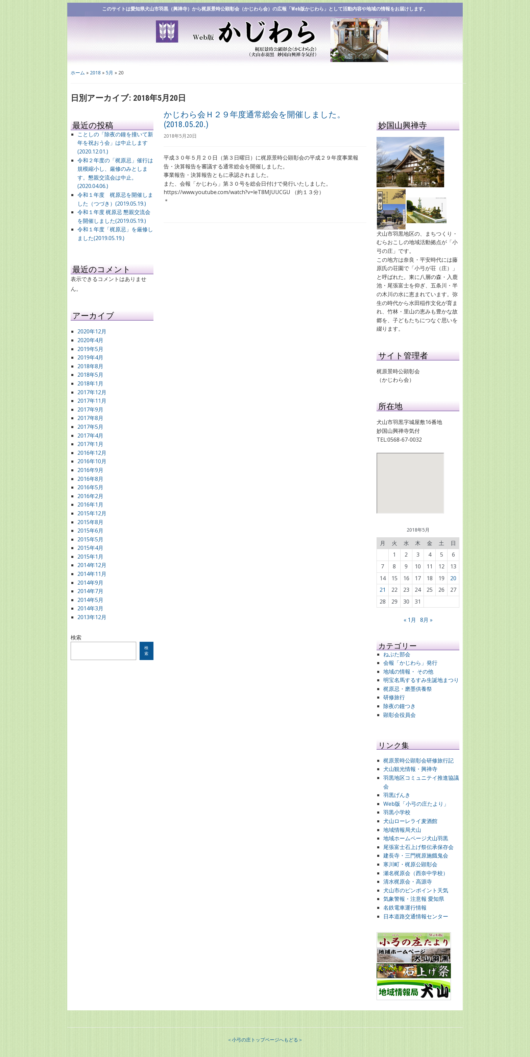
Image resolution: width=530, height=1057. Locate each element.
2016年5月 (90, 487)
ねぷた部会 (396, 654)
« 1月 (410, 620)
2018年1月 (90, 383)
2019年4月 (90, 357)
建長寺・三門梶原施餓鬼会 (415, 855)
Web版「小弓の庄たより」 (416, 803)
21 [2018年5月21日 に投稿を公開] (383, 589)
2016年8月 (90, 479)
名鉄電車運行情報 (405, 907)
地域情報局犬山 (402, 829)
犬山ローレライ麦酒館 (410, 821)
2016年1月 (90, 504)
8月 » (426, 620)
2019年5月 (90, 349)
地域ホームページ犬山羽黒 (415, 838)
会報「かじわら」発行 (410, 662)
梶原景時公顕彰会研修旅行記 (418, 760)
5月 (109, 72)
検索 (76, 637)
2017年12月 (91, 392)
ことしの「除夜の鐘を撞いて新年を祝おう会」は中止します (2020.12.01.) (115, 143)
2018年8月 (90, 366)
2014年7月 (90, 591)
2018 (95, 72)
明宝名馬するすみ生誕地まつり (421, 680)
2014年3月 (90, 608)
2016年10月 (91, 461)
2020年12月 (91, 331)
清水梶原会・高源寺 (407, 881)
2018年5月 (90, 374)
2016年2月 (90, 496)
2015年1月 (90, 556)
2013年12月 (91, 617)
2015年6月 (90, 530)
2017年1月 (90, 444)
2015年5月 (90, 539)
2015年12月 (91, 513)
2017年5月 (90, 426)
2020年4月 (90, 340)
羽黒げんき (396, 795)
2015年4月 (90, 547)
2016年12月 (91, 452)
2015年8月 (90, 522)
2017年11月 (91, 400)
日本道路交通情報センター (415, 916)
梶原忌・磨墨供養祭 (407, 688)
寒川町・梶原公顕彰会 (410, 864)
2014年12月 (91, 565)
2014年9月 (90, 582)
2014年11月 (91, 574)
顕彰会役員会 (399, 715)
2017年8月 (90, 418)
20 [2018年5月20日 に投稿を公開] (453, 578)
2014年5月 (90, 600)
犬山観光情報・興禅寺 (413, 769)
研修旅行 (394, 697)
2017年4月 (90, 435)
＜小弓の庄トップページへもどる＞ (265, 1039)
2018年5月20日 (180, 136)
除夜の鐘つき (399, 706)
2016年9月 (90, 470)
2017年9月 (90, 409)
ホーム (78, 72)
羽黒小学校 (396, 812)
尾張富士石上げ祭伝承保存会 (418, 847)
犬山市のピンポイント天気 (415, 890)
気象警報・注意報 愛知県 (413, 898)
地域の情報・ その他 (408, 671)
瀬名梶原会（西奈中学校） (415, 873)
